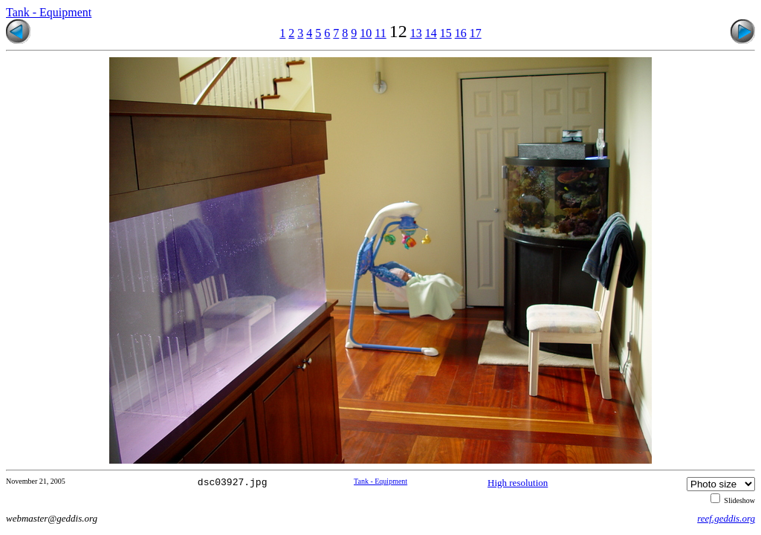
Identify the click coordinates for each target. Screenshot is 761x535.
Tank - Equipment (48, 12)
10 (366, 33)
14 (431, 33)
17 (476, 33)
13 (416, 33)
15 (446, 33)
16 (461, 33)
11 (380, 33)
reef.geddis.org (726, 518)
